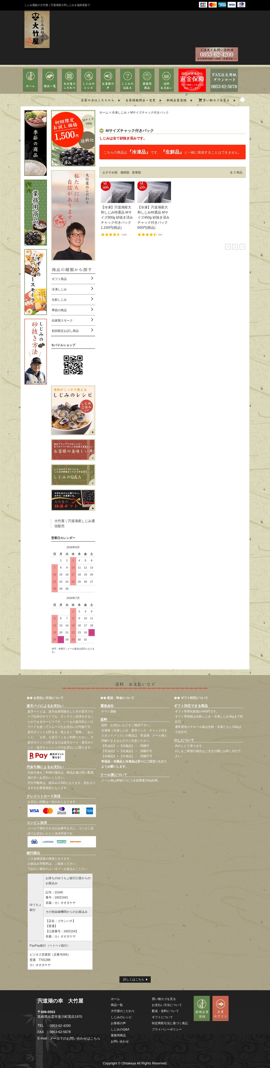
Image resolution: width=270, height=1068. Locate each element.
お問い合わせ (120, 1041)
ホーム (103, 112)
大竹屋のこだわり (123, 1011)
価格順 (124, 172)
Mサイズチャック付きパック (149, 112)
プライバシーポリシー (167, 1029)
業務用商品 (118, 1035)
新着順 (136, 172)
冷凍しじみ (119, 112)
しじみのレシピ (121, 1017)
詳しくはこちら (133, 979)
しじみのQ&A (120, 1029)
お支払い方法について (167, 1005)
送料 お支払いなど (114, 725)
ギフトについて (162, 1017)
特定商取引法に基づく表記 (170, 1023)
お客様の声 (118, 1023)
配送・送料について (165, 1011)
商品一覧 (117, 1005)
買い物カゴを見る (164, 999)
